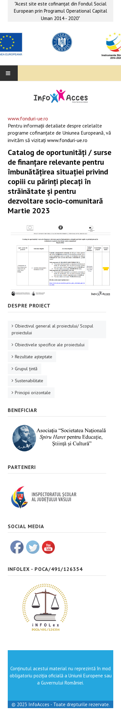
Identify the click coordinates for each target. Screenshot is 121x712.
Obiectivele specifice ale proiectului (50, 345)
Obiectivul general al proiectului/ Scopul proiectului (52, 329)
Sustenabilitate (29, 381)
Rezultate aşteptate (33, 357)
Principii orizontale (33, 392)
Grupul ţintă (26, 369)
